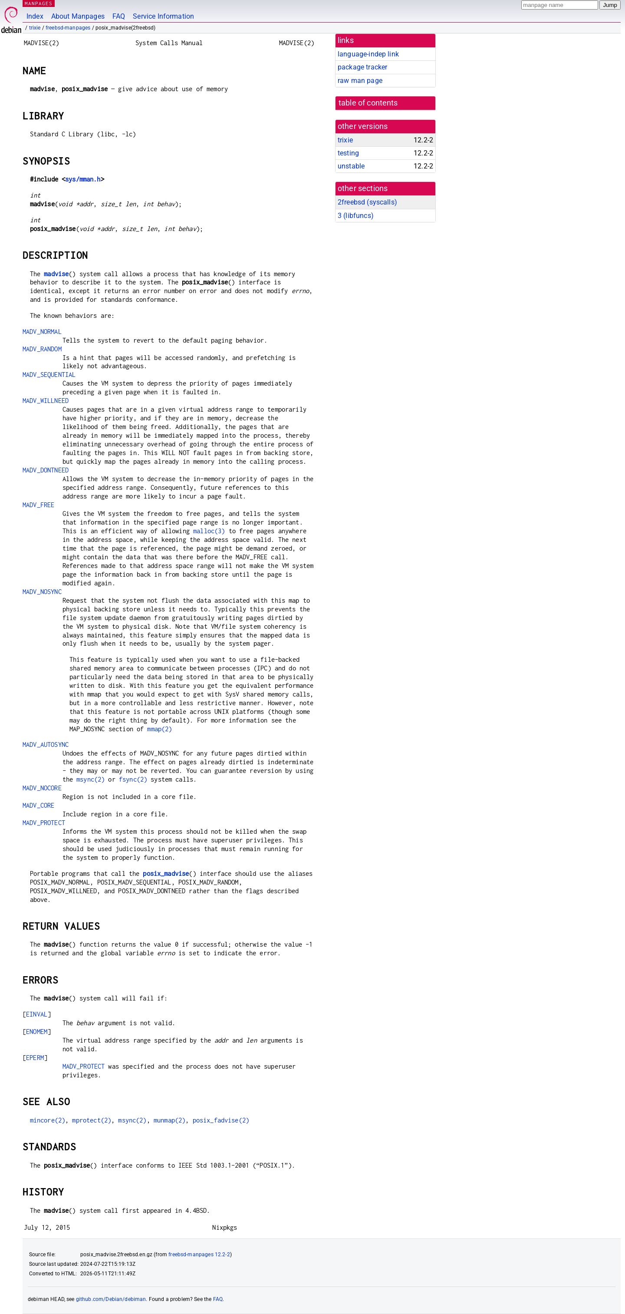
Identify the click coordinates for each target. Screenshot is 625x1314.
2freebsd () (367, 202)
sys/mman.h (83, 179)
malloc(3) (209, 531)
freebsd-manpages (68, 28)
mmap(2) (159, 729)
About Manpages (78, 16)
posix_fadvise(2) (221, 1120)
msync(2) (90, 779)
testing (348, 153)
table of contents (368, 103)
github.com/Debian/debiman (111, 1299)
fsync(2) (133, 779)
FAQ (118, 16)
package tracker (362, 67)
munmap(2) (169, 1120)
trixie (35, 28)
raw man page (360, 80)
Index (34, 16)
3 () (356, 215)
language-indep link (368, 54)
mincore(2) (48, 1120)
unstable (351, 166)
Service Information (163, 16)
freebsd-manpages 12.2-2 (199, 1254)
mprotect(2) (91, 1120)
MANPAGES (39, 3)
